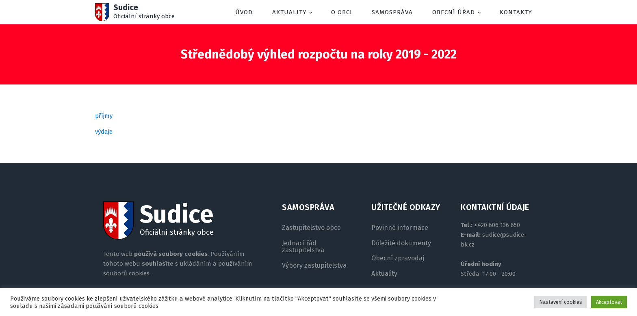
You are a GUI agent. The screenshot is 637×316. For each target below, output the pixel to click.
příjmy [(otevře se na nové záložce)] (104, 115)
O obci (341, 12)
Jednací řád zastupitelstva (303, 247)
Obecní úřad (453, 12)
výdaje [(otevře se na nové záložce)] (104, 131)
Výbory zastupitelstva (314, 265)
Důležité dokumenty (401, 243)
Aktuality (289, 12)
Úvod (244, 12)
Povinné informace (399, 228)
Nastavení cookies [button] (560, 302)
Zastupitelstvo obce (311, 228)
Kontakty (516, 12)
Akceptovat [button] (609, 302)
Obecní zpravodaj (397, 258)
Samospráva (392, 12)
